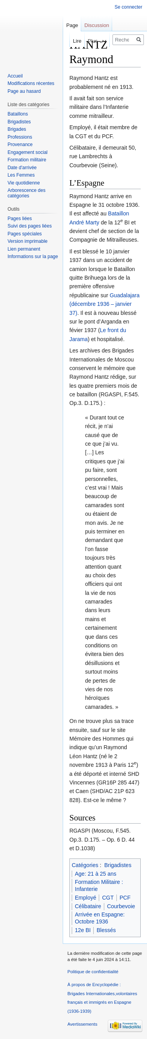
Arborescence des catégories (26, 193)
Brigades (16, 129)
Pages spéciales (24, 234)
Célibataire (88, 906)
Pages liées (19, 218)
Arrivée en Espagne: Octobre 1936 (100, 918)
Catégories (85, 865)
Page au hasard (24, 91)
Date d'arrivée (21, 167)
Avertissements (82, 1024)
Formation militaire (26, 160)
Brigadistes (117, 865)
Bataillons (17, 114)
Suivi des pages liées (29, 226)
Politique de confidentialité (92, 971)
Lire (71, 41)
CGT (108, 897)
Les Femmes (20, 175)
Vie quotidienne (23, 183)
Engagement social (27, 152)
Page (72, 25)
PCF (125, 897)
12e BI (83, 930)
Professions (19, 137)
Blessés (106, 930)
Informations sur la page (32, 256)
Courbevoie (121, 906)
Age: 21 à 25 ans (95, 874)
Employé (85, 897)
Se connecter (128, 7)
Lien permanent (23, 249)
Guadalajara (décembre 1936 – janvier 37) (104, 304)
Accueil (15, 76)
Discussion (96, 25)
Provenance (20, 144)
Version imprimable (27, 241)
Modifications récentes (30, 83)
